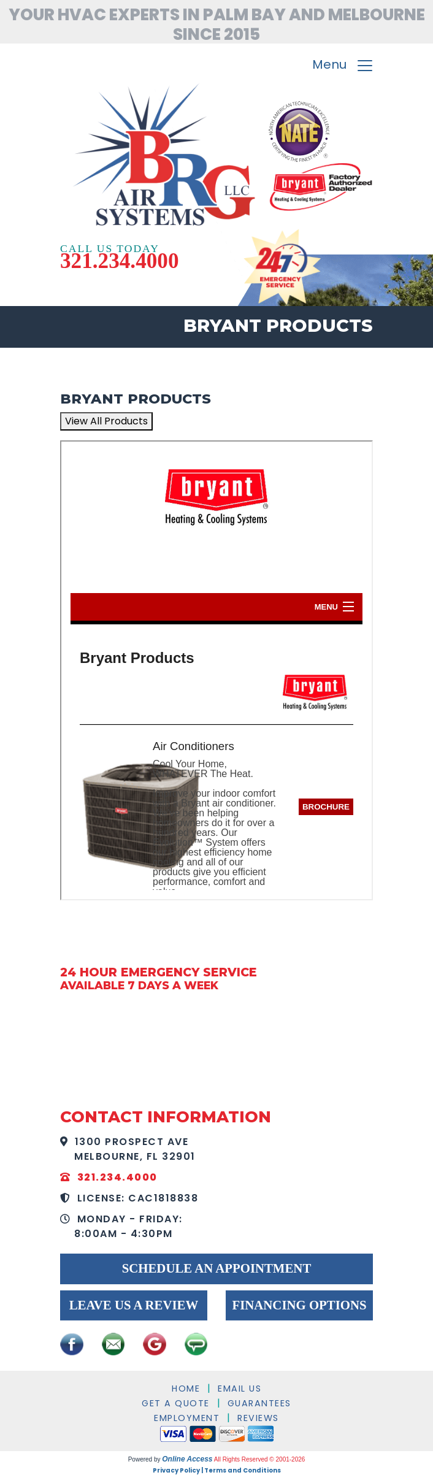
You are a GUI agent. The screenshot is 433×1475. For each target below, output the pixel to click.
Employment (187, 1418)
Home (186, 1388)
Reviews (258, 1418)
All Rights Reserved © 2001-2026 (259, 1459)
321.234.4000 (119, 261)
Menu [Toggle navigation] (343, 65)
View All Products (106, 421)
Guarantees (259, 1403)
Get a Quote (176, 1403)
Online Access (187, 1459)
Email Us (239, 1388)
